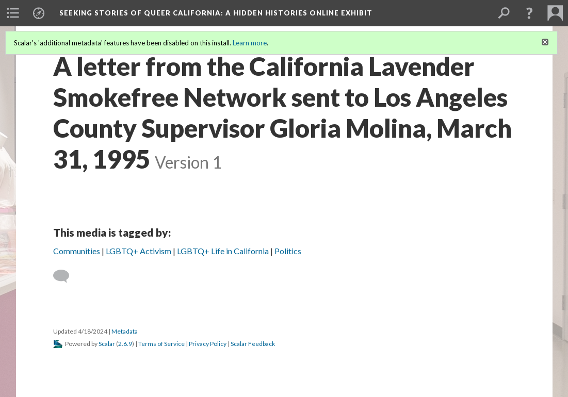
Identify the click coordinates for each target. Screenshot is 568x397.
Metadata (124, 331)
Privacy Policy (207, 344)
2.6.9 (125, 344)
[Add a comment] (65, 276)
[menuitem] (13, 13)
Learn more (250, 43)
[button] (529, 13)
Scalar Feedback (253, 344)
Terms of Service (161, 344)
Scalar (107, 344)
